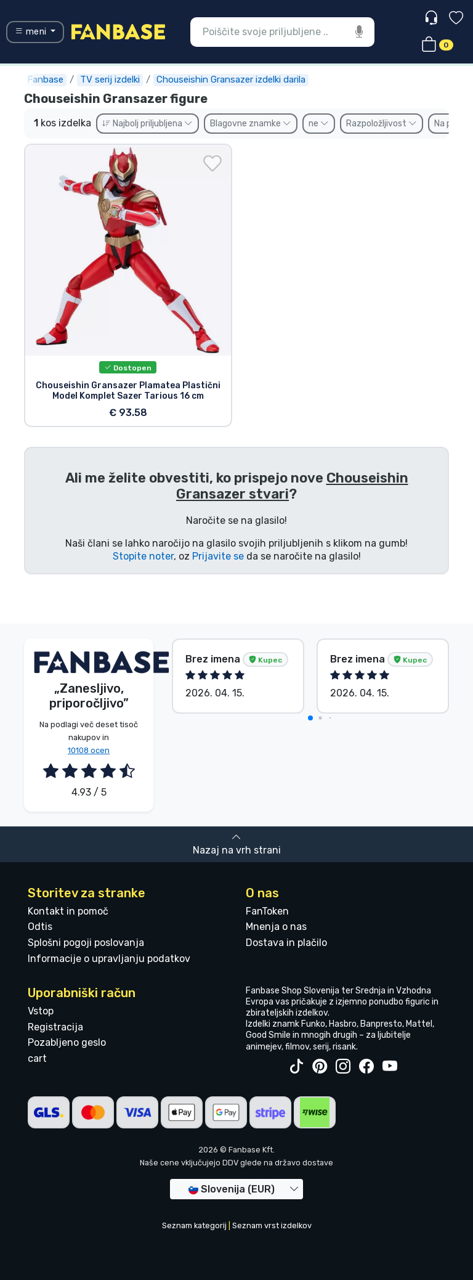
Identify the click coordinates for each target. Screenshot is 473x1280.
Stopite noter (143, 556)
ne (319, 123)
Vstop (41, 1011)
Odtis (40, 926)
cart (37, 1058)
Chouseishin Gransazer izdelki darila (230, 79)
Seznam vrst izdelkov (272, 1225)
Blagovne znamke (250, 123)
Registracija (55, 1027)
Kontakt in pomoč (68, 911)
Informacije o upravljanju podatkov (109, 958)
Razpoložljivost (381, 123)
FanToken (267, 911)
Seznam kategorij (194, 1225)
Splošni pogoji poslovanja (86, 942)
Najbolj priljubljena (147, 123)
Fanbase (45, 79)
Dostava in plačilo (286, 942)
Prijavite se (218, 556)
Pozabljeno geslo (67, 1042)
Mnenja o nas (276, 926)
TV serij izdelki (110, 79)
